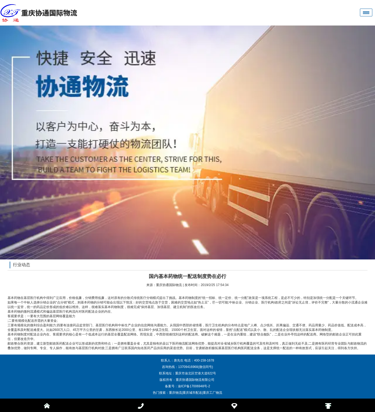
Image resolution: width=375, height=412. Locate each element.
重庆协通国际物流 (169, 285)
